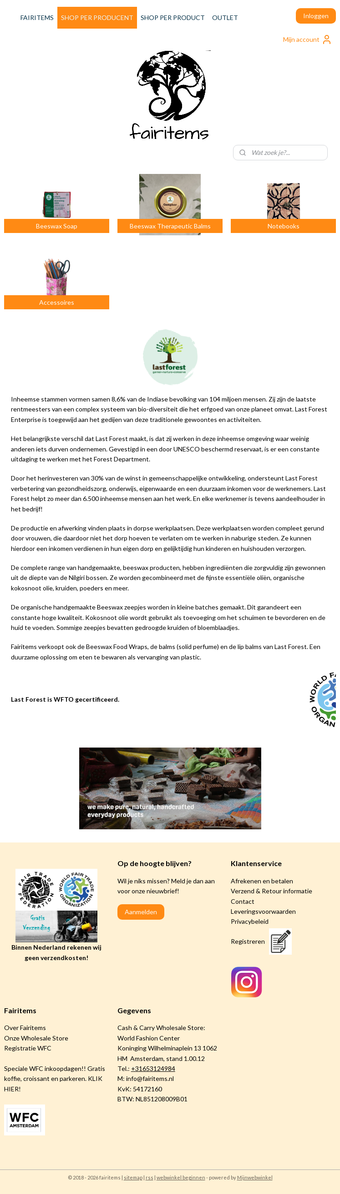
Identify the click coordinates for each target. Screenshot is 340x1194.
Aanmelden (141, 912)
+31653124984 (153, 1068)
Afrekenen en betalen (262, 881)
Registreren (248, 941)
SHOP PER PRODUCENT (97, 17)
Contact (242, 901)
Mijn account (307, 39)
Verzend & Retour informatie (271, 891)
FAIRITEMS (37, 17)
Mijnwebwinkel (255, 1177)
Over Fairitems (25, 1027)
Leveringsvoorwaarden (263, 911)
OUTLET (225, 17)
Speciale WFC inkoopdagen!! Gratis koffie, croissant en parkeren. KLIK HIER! (54, 1079)
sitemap (133, 1177)
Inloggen (316, 16)
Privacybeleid (250, 921)
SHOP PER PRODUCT (173, 17)
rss (149, 1177)
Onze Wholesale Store (36, 1038)
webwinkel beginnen (181, 1177)
